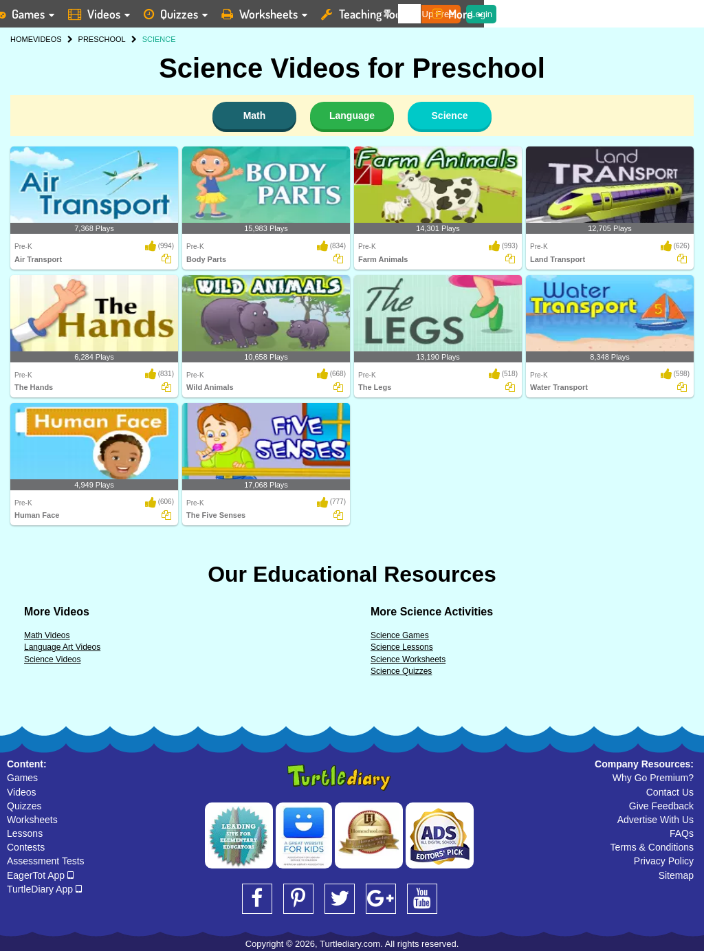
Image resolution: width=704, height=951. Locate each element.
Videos (21, 792)
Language (352, 115)
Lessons (25, 833)
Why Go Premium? (653, 777)
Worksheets (32, 819)
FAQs (682, 833)
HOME (21, 39)
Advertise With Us (655, 819)
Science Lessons (402, 647)
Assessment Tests (46, 860)
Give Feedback (661, 805)
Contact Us (670, 792)
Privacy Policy (664, 860)
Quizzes (24, 805)
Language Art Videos (62, 647)
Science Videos (52, 659)
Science (450, 115)
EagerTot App (40, 875)
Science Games (400, 635)
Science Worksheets (408, 659)
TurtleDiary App (44, 889)
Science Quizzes (401, 671)
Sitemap (676, 875)
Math (254, 115)
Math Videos (47, 635)
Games (22, 777)
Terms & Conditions (652, 847)
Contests (26, 847)
